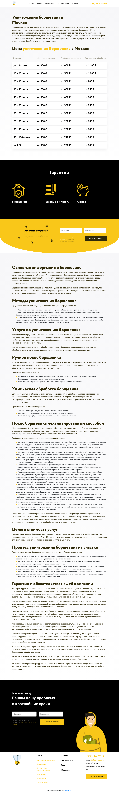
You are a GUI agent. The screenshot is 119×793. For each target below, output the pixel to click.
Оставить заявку (95, 239)
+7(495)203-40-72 (98, 3)
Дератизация (41, 764)
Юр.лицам (65, 3)
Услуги (31, 3)
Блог (58, 3)
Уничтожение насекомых (46, 760)
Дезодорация (41, 778)
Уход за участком (43, 782)
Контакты (74, 3)
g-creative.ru (68, 790)
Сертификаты (49, 3)
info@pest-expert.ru (97, 760)
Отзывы (39, 3)
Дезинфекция (41, 775)
